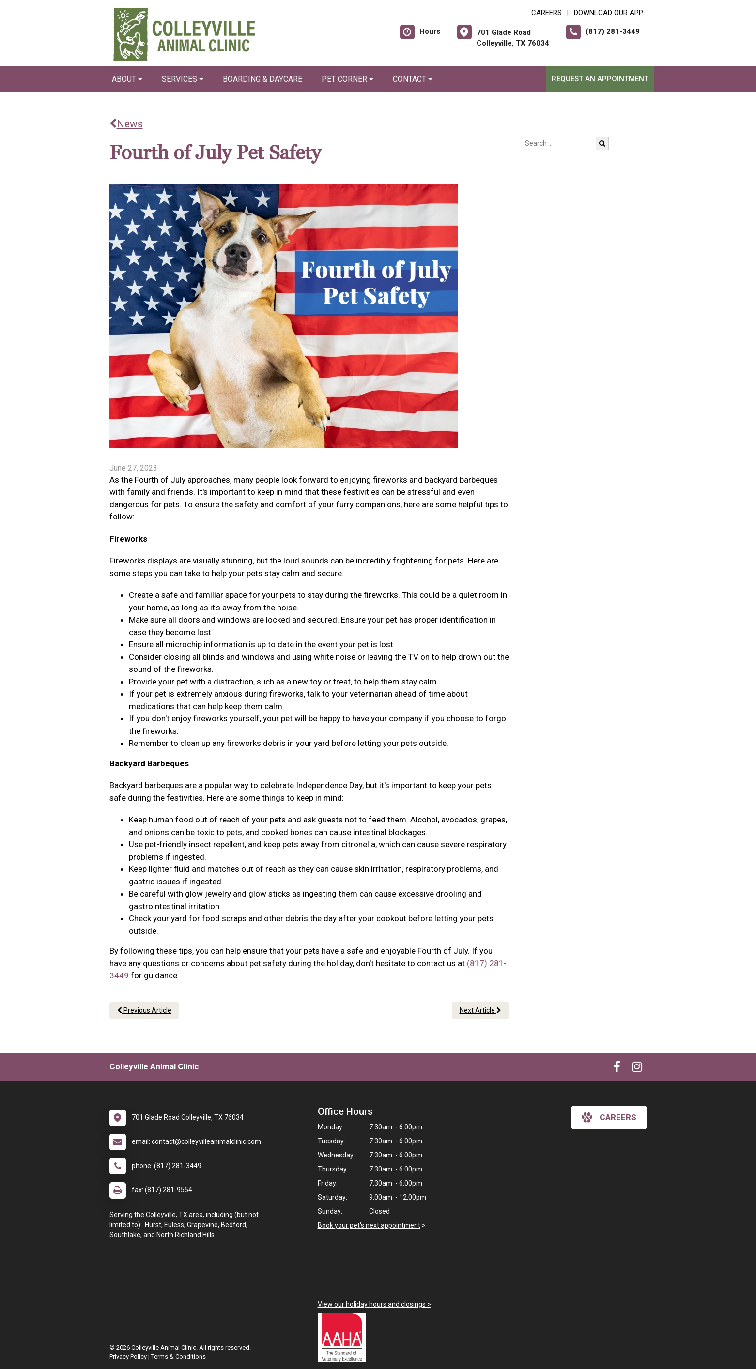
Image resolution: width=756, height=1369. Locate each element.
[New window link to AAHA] (344, 1337)
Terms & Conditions (178, 1356)
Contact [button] (412, 79)
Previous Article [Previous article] (144, 1010)
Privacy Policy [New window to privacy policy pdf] (128, 1356)
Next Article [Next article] (480, 1010)
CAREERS (546, 12)
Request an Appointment (600, 79)
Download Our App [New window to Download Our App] (608, 12)
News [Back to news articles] (126, 124)
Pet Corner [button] (347, 79)
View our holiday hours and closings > (374, 1304)
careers (609, 1117)
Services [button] (182, 79)
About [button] (127, 79)
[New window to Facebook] (616, 1069)
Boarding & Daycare (262, 79)
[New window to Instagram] (637, 1069)
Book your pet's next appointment (369, 1225)
